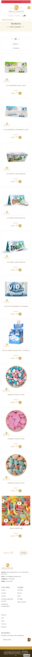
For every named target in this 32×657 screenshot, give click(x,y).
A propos (3, 593)
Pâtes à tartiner (21, 602)
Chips (2, 621)
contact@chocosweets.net (13, 576)
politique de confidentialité (5, 605)
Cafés (18, 596)
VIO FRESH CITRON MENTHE (15, 174)
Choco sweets (21, 649)
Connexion (10, 15)
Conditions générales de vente (7, 600)
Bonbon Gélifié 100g (16, 528)
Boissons (3, 627)
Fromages (20, 599)
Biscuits (19, 593)
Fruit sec (3, 624)
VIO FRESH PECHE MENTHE (16, 218)
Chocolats (20, 590)
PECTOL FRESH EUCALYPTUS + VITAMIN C (16, 350)
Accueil (3, 590)
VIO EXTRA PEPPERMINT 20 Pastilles (16, 306)
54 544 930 (9, 581)
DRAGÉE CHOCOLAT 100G (16, 394)
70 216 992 (11, 579)
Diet (2, 618)
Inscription (18, 15)
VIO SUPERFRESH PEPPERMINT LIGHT (16, 129)
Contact (3, 596)
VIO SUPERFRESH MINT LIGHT (16, 85)
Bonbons (16, 90)
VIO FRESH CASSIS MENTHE (16, 262)
